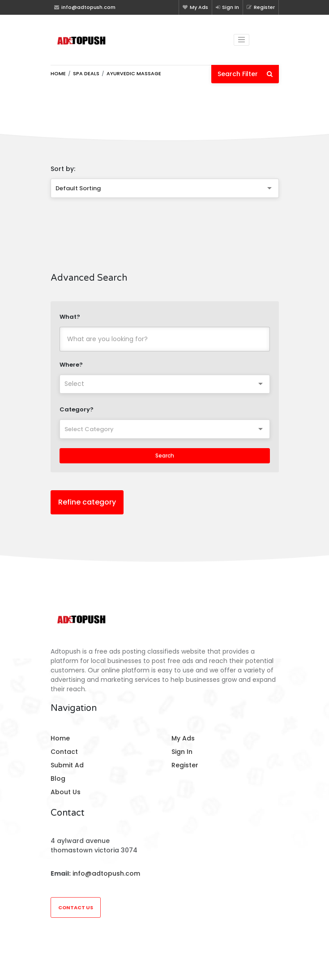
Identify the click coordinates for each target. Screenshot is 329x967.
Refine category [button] (87, 502)
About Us (66, 791)
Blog (58, 778)
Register (261, 7)
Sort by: (63, 168)
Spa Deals (86, 73)
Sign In (227, 7)
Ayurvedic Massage (134, 73)
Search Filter (245, 73)
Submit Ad (67, 765)
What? (70, 316)
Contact (64, 751)
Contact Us (75, 907)
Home (58, 73)
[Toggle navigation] (242, 40)
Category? (77, 409)
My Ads (195, 7)
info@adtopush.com (106, 873)
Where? (71, 364)
